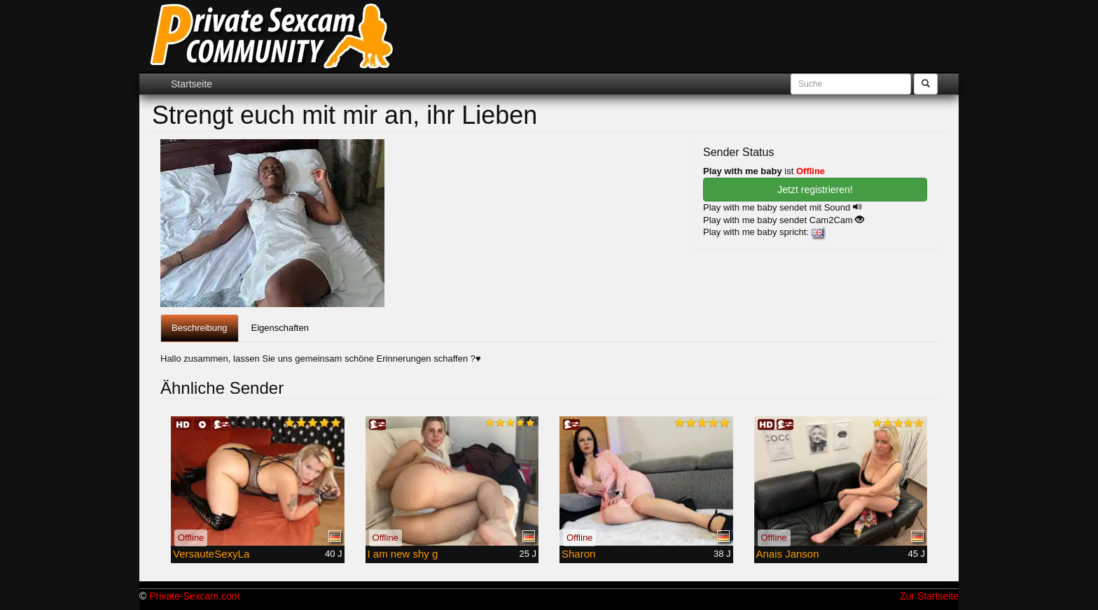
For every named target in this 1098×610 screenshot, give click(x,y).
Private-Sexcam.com (194, 596)
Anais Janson (787, 554)
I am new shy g (403, 554)
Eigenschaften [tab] (280, 327)
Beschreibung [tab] (200, 327)
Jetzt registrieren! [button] (814, 189)
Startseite (191, 84)
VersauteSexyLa (211, 554)
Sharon (578, 554)
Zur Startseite (929, 596)
